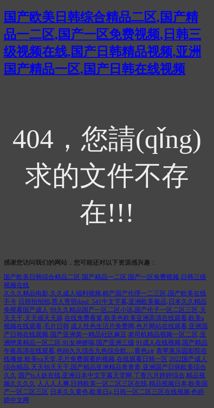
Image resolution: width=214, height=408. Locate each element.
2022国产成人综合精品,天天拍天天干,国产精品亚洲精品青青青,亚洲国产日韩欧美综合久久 (105, 367)
